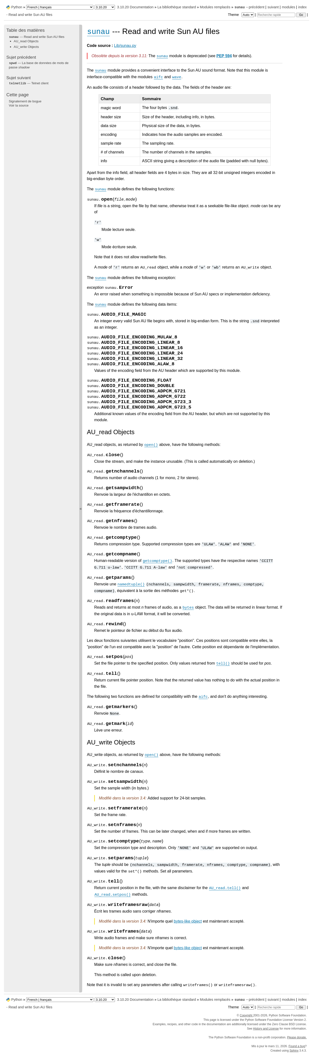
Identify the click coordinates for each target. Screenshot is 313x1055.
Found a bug (297, 1046)
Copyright (246, 1015)
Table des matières (25, 30)
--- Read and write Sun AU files (36, 37)
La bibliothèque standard (176, 7)
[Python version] (105, 7)
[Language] (59, 7)
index (302, 7)
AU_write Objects (26, 47)
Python (16, 7)
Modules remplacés (215, 7)
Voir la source (19, 105)
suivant (273, 7)
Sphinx (294, 1050)
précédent (256, 7)
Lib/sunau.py (125, 45)
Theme (241, 15)
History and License (266, 1028)
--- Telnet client (28, 83)
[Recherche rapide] (276, 15)
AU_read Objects (26, 41)
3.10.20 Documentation (135, 7)
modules (288, 7)
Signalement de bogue (25, 101)
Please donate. (297, 1037)
